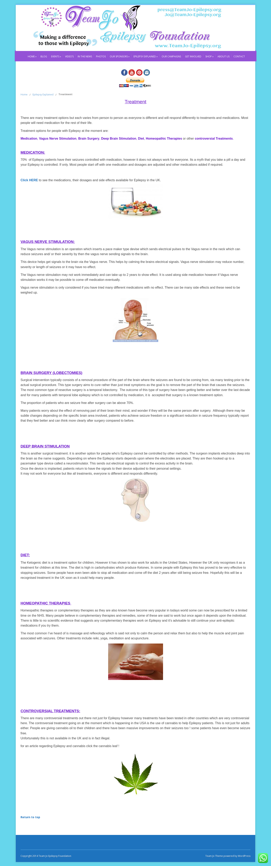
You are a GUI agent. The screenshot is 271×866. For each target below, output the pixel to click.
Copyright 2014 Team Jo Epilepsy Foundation (46, 856)
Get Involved (193, 56)
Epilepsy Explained (146, 56)
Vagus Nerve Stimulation (57, 138)
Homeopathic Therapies (164, 138)
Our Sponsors (120, 56)
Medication (29, 138)
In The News (85, 56)
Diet (140, 138)
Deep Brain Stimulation (118, 138)
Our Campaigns (171, 56)
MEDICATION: (33, 152)
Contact (239, 56)
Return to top (30, 817)
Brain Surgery (88, 138)
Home (32, 56)
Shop (209, 56)
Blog (44, 56)
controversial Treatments (213, 138)
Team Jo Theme (214, 856)
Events (56, 56)
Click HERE (29, 180)
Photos (101, 56)
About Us (223, 56)
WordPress (243, 856)
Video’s (69, 56)
